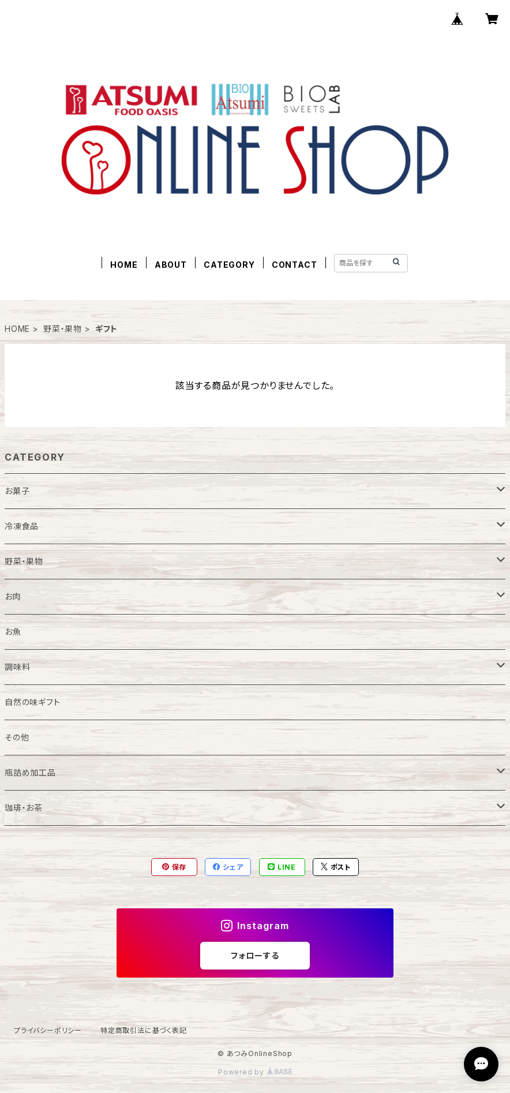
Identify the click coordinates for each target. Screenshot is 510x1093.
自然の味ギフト (33, 702)
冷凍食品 (22, 526)
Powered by (255, 1072)
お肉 (13, 596)
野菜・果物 (62, 329)
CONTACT (294, 264)
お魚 (13, 632)
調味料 (17, 667)
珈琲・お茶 (24, 808)
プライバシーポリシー (48, 1030)
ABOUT (171, 264)
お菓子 (17, 491)
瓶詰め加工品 (30, 772)
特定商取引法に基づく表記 (143, 1030)
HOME (123, 264)
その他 (17, 737)
